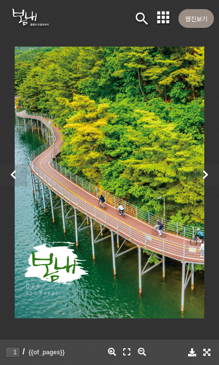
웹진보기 (196, 18)
